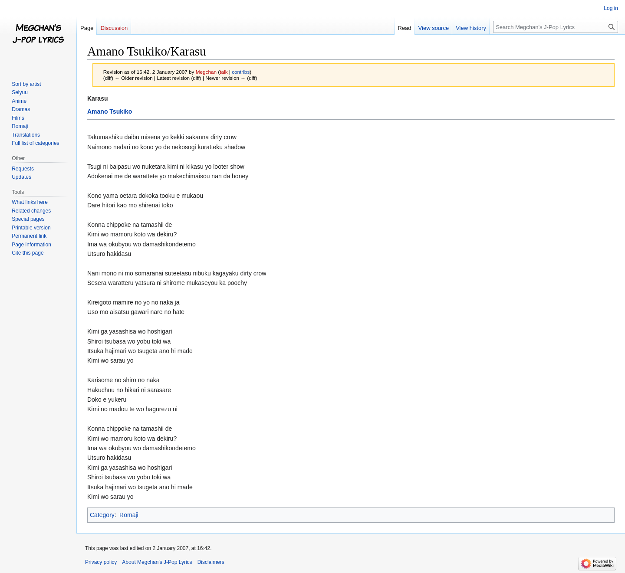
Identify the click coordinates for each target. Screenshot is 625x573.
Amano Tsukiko (109, 111)
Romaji (128, 514)
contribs (241, 72)
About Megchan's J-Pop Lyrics (157, 562)
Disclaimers (210, 562)
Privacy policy (101, 562)
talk (223, 72)
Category (102, 514)
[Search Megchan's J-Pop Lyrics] (555, 27)
